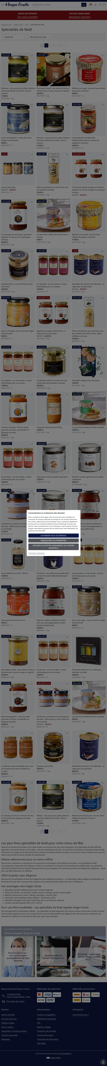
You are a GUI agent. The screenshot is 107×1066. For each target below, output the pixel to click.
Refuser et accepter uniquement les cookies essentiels (53, 546)
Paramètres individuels (36, 553)
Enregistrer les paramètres (53, 540)
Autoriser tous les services (53, 535)
